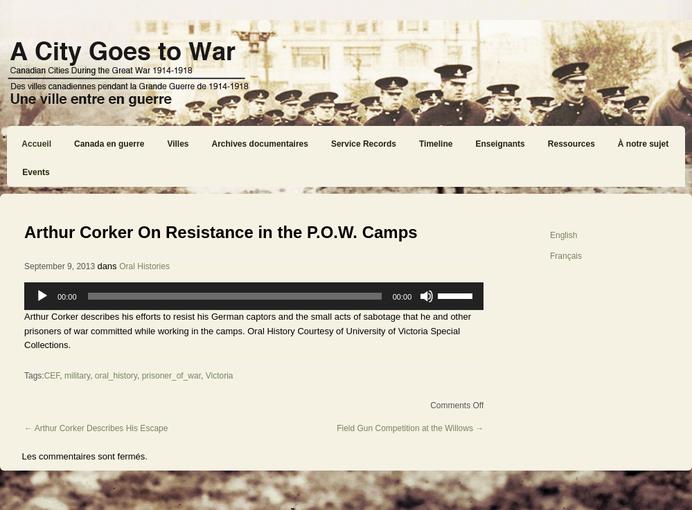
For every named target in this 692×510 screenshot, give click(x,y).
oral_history (116, 376)
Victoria (219, 376)
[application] (253, 296)
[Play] (42, 296)
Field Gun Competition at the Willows (410, 428)
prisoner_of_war (171, 376)
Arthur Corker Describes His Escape (96, 428)
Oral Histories (144, 266)
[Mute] (427, 296)
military (77, 376)
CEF (52, 376)
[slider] (235, 296)
